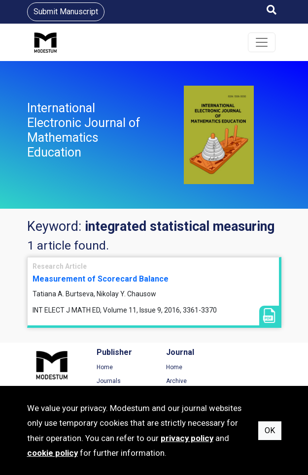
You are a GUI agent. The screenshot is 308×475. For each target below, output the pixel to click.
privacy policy (187, 438)
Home (104, 367)
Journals (108, 381)
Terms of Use (251, 367)
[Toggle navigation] (261, 42)
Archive (174, 381)
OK (270, 430)
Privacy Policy (251, 381)
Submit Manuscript (66, 11)
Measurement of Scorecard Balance (101, 279)
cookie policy (52, 453)
